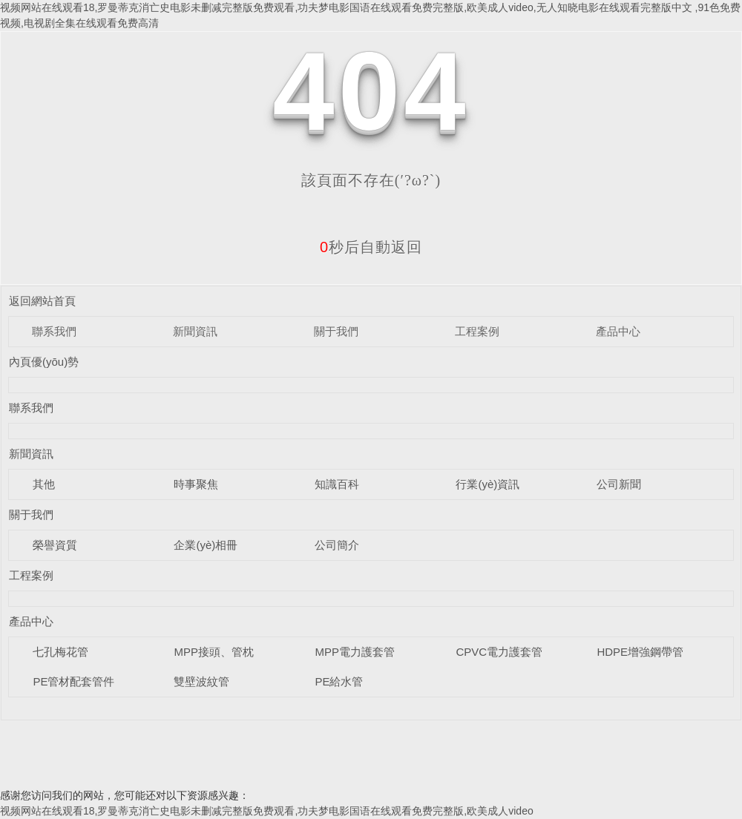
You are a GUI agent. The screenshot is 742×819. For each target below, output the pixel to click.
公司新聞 (619, 484)
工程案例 (477, 331)
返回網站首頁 (42, 301)
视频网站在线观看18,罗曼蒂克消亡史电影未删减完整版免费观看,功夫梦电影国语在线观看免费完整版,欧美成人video (266, 811)
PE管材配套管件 (73, 681)
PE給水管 (339, 681)
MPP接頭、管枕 (214, 651)
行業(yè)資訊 (487, 484)
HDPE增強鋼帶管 (640, 651)
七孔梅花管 (60, 651)
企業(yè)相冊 (205, 545)
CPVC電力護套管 (499, 651)
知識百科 (337, 484)
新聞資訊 (195, 331)
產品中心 (618, 331)
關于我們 (336, 331)
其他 (44, 484)
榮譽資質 (55, 545)
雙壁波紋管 (201, 681)
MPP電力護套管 (355, 651)
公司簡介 (337, 545)
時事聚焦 (196, 484)
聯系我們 (54, 331)
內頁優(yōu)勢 (44, 361)
